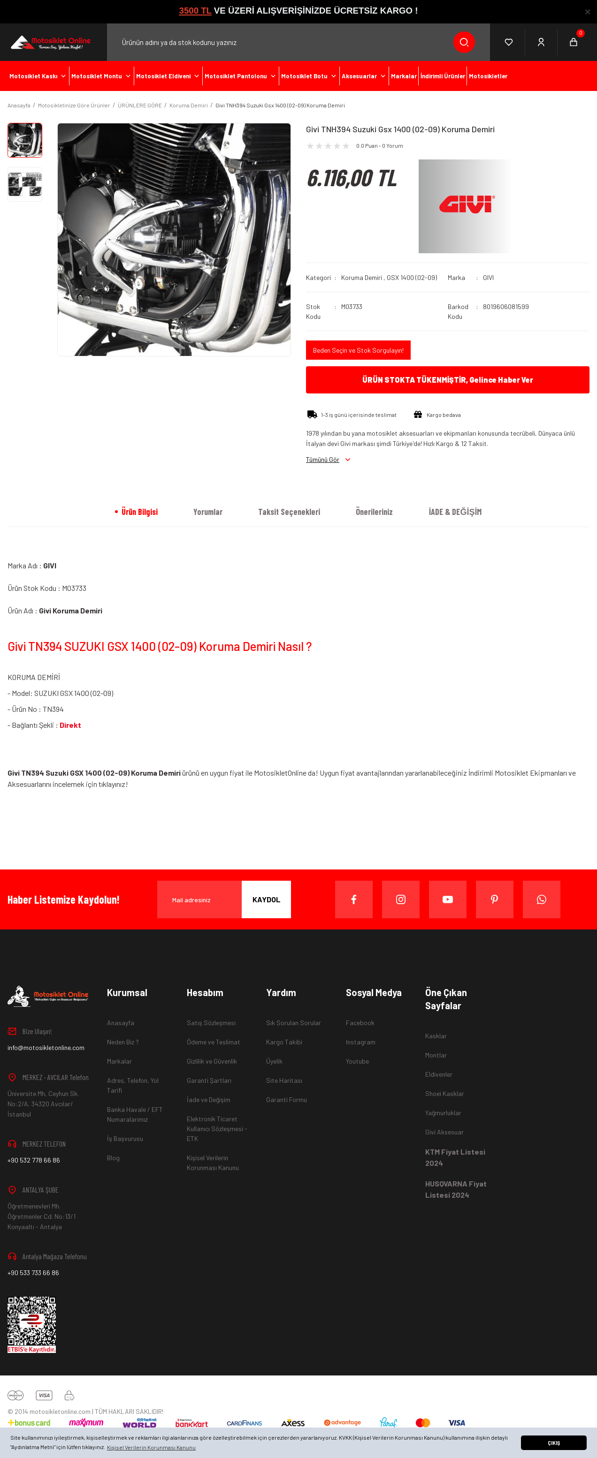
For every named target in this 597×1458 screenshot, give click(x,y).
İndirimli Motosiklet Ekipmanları (518, 772)
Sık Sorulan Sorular (293, 1023)
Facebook (360, 1023)
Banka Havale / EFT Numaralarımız (135, 1114)
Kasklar (436, 1036)
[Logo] (50, 42)
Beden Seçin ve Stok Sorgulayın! (358, 350)
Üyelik (274, 1061)
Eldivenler (438, 1074)
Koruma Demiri (361, 277)
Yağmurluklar (443, 1113)
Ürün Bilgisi (140, 511)
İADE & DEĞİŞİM (455, 511)
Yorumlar (207, 511)
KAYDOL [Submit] (267, 899)
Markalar (119, 1061)
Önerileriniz (374, 511)
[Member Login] (541, 42)
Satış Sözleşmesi (211, 1023)
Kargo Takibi (284, 1042)
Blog (113, 1158)
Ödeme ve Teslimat (213, 1042)
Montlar (436, 1055)
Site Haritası (284, 1080)
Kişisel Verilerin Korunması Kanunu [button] (151, 1447)
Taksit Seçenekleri (289, 511)
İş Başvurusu (125, 1138)
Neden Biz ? (123, 1042)
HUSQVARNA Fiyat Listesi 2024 (456, 1189)
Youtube (357, 1061)
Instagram (360, 1042)
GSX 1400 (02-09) (412, 277)
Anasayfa (120, 1023)
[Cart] (573, 42)
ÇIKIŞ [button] (554, 1443)
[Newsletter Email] (224, 899)
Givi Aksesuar (444, 1132)
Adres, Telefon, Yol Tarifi (133, 1085)
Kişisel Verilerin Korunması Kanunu (213, 1162)
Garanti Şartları (209, 1080)
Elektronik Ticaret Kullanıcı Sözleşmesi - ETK (217, 1128)
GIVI (488, 277)
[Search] (298, 42)
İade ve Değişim (208, 1099)
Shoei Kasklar (444, 1093)
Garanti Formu (286, 1099)
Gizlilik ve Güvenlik (212, 1061)
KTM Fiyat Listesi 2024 (455, 1157)
